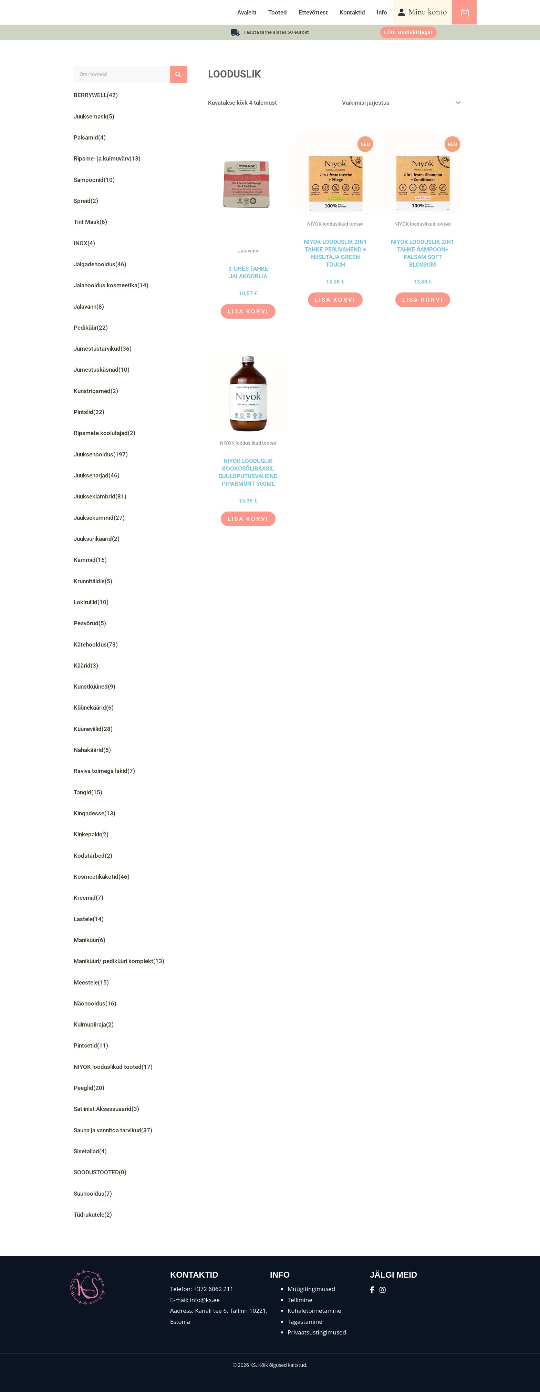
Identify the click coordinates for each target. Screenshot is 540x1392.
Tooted (277, 12)
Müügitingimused (311, 1289)
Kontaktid (352, 12)
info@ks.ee (205, 1300)
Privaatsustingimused (317, 1332)
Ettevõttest (313, 12)
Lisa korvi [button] (248, 311)
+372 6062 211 (213, 1289)
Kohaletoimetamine (314, 1310)
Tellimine (300, 1300)
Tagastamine (305, 1322)
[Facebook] (372, 1289)
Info (382, 12)
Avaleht (247, 12)
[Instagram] (383, 1289)
